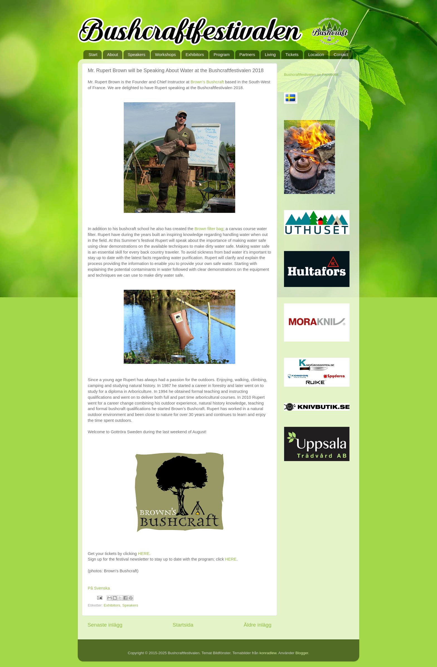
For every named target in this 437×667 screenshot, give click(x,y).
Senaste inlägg (105, 625)
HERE (143, 553)
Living (270, 54)
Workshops (165, 54)
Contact (341, 54)
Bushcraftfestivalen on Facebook (311, 74)
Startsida (183, 625)
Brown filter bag (209, 229)
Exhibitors (195, 54)
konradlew (267, 653)
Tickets (291, 54)
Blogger (301, 653)
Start (93, 54)
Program (221, 54)
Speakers (136, 54)
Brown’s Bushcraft (207, 82)
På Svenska (99, 588)
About (112, 54)
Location (316, 54)
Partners (247, 54)
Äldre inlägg (257, 625)
